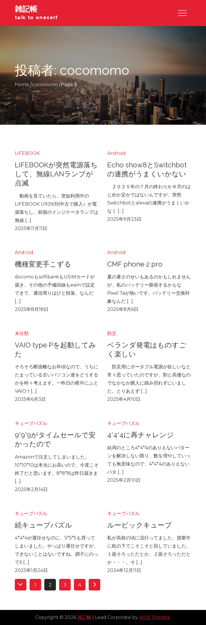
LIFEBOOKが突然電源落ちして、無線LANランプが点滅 (56, 174)
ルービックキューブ (139, 525)
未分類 (22, 333)
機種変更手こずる (43, 264)
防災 (111, 333)
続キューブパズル (43, 525)
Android (116, 153)
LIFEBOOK (27, 153)
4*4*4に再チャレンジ (140, 435)
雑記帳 (26, 9)
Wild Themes (154, 617)
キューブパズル (31, 423)
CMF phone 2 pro (135, 264)
